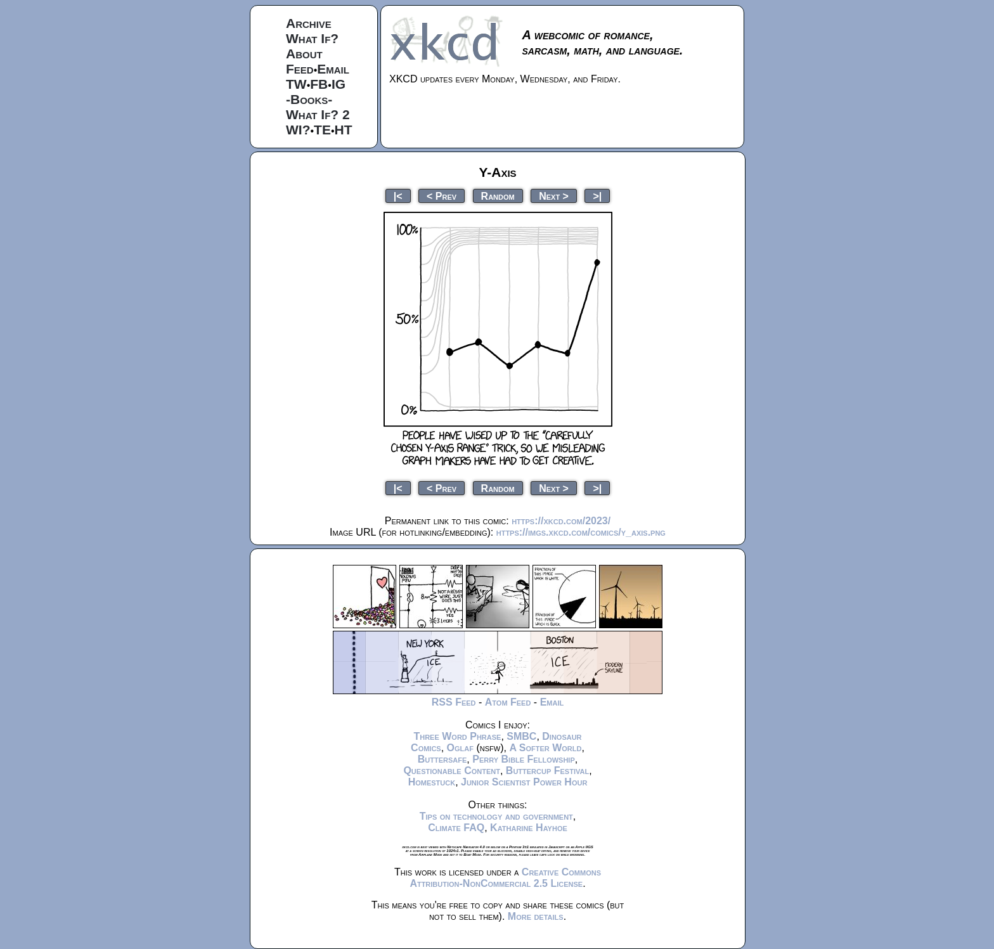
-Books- (309, 99)
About (304, 53)
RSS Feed (454, 702)
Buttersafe (442, 759)
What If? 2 (318, 114)
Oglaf (460, 747)
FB (319, 84)
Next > (554, 195)
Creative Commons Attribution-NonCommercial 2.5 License (505, 878)
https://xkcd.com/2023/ (561, 520)
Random (498, 195)
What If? (312, 38)
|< (398, 195)
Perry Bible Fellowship (523, 759)
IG (338, 84)
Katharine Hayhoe (528, 827)
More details (536, 916)
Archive (309, 23)
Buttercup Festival (547, 770)
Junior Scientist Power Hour (524, 782)
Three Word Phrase (457, 736)
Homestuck (432, 782)
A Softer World (545, 747)
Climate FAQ (456, 827)
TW (296, 84)
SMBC (521, 736)
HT (343, 129)
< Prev (441, 195)
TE (322, 129)
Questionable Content (451, 770)
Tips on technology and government (496, 816)
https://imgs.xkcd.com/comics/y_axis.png (581, 532)
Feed (300, 68)
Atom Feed (508, 702)
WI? (298, 129)
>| (597, 195)
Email (333, 68)
